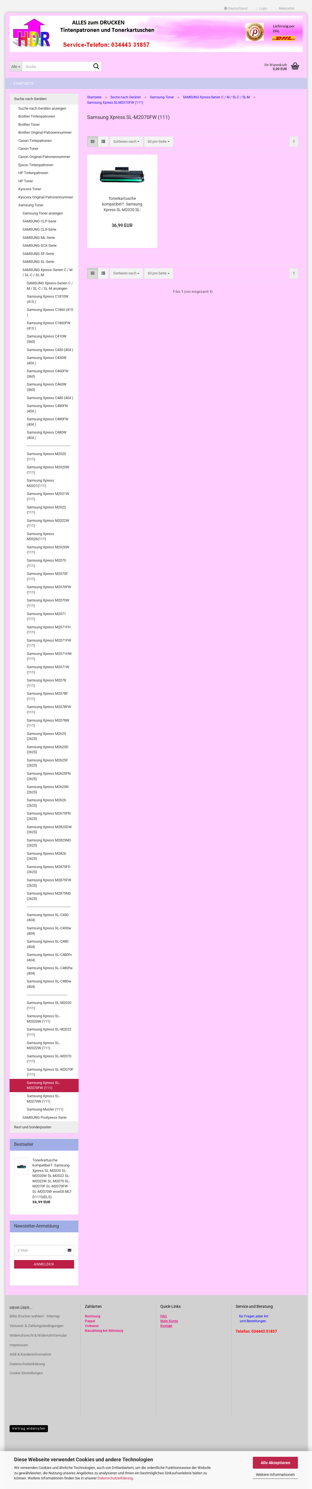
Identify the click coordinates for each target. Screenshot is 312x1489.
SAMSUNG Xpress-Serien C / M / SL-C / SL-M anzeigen (50, 286)
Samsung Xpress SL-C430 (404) (47, 917)
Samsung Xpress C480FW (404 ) (47, 422)
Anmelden (44, 1264)
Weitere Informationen (275, 1474)
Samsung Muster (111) (45, 1109)
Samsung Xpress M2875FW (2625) (49, 883)
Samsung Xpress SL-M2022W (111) (43, 1045)
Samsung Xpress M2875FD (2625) (48, 869)
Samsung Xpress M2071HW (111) (49, 656)
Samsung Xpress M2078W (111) (48, 723)
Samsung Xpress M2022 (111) (46, 510)
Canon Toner (28, 148)
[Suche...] (16, 66)
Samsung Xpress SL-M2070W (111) (43, 1098)
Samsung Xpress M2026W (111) (48, 550)
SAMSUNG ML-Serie (39, 237)
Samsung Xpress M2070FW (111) (49, 589)
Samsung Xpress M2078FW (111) (49, 709)
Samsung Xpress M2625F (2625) (47, 763)
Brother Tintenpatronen (36, 116)
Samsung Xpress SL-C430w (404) (49, 931)
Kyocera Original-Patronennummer (45, 197)
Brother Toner (29, 124)
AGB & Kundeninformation (30, 1354)
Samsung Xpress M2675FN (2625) (48, 816)
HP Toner (25, 181)
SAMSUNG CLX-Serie (39, 229)
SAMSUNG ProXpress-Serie (45, 1117)
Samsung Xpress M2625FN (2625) (48, 776)
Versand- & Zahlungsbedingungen (36, 1326)
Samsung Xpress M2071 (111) (46, 616)
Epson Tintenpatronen (35, 165)
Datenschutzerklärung (115, 1478)
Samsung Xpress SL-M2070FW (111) (43, 1085)
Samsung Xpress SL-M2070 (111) (49, 1059)
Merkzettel (285, 8)
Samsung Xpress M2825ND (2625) (49, 843)
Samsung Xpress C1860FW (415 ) (48, 325)
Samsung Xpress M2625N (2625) (47, 789)
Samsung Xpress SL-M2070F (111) (50, 1072)
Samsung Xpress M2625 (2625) (46, 736)
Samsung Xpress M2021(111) (40, 483)
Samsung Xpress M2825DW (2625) (49, 829)
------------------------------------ (47, 995)
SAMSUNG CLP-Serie (39, 221)
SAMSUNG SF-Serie (38, 254)
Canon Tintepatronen (35, 140)
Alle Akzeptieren (275, 1462)
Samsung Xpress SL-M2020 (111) (49, 1005)
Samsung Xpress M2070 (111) (46, 563)
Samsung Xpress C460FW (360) (47, 373)
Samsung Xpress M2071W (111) (48, 669)
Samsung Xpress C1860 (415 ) (50, 312)
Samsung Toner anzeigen (43, 213)
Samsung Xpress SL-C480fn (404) (49, 957)
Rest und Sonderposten (32, 1127)
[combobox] (126, 141)
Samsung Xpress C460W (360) (47, 387)
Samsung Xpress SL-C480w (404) (49, 984)
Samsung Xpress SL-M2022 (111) (49, 1032)
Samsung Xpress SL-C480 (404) (47, 944)
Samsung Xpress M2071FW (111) (49, 643)
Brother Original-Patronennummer (45, 132)
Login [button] (261, 8)
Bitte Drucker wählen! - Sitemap (35, 1316)
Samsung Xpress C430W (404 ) (47, 360)
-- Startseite (22, 83)
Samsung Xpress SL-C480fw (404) (50, 970)
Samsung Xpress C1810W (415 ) (47, 299)
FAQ (163, 1316)
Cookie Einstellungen (26, 1373)
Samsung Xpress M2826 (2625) (46, 856)
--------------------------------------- (49, 445)
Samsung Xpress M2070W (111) (48, 603)
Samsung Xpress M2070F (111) (47, 576)
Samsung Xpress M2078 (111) (46, 683)
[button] (236, 8)
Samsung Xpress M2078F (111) (47, 696)
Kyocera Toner (29, 189)
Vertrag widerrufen (28, 1428)
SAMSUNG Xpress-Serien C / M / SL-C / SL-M (47, 272)
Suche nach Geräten (30, 99)
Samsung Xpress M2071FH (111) (48, 630)
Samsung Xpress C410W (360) (47, 339)
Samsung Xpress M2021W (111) (48, 496)
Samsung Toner (30, 205)
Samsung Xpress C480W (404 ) (47, 435)
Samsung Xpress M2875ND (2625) (49, 896)
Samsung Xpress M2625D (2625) (47, 749)
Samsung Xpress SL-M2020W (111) (43, 1018)
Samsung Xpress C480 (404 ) (50, 398)
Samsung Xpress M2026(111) (40, 536)
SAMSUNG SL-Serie (38, 261)
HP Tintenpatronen (33, 173)
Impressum (19, 1345)
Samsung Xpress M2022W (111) (48, 523)
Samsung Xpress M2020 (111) (46, 456)
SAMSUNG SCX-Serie (40, 245)
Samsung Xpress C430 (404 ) (50, 350)
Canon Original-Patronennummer (44, 157)
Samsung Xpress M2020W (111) (48, 470)
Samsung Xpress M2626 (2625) (46, 803)
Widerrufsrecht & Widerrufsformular (38, 1335)
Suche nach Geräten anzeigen (42, 108)
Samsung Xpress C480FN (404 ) (47, 408)
